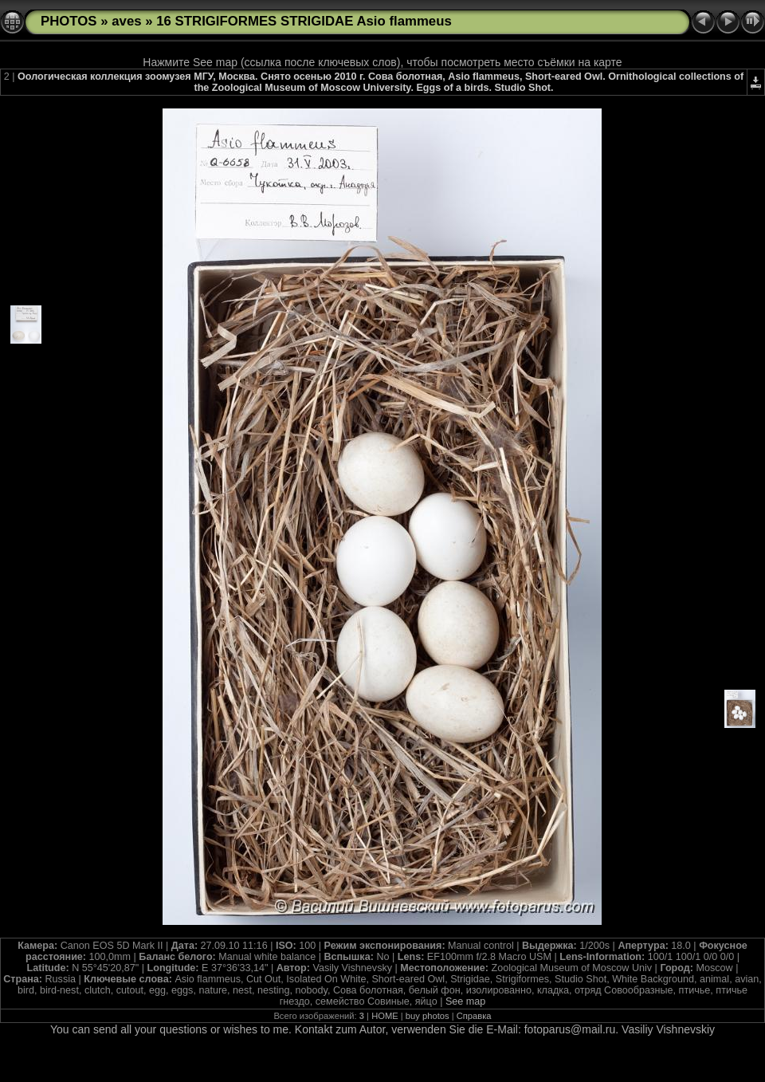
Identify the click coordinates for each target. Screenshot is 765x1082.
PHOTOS (69, 21)
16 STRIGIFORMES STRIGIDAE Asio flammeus (304, 21)
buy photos (427, 1016)
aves (126, 21)
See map (465, 1001)
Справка (474, 1016)
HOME (384, 1016)
